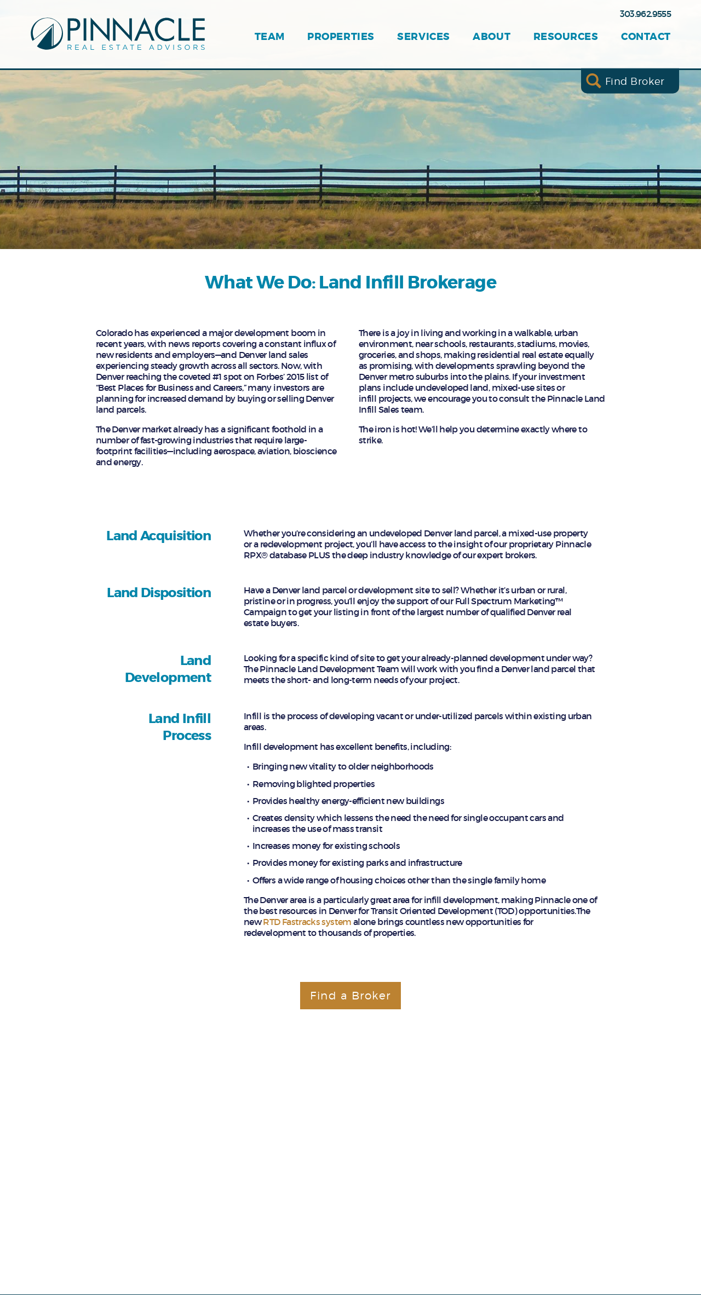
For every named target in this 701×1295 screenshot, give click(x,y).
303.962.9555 (645, 13)
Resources (566, 37)
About (491, 37)
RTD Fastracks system (307, 921)
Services (423, 37)
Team (270, 37)
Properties (340, 37)
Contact (646, 37)
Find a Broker (350, 995)
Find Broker (635, 80)
